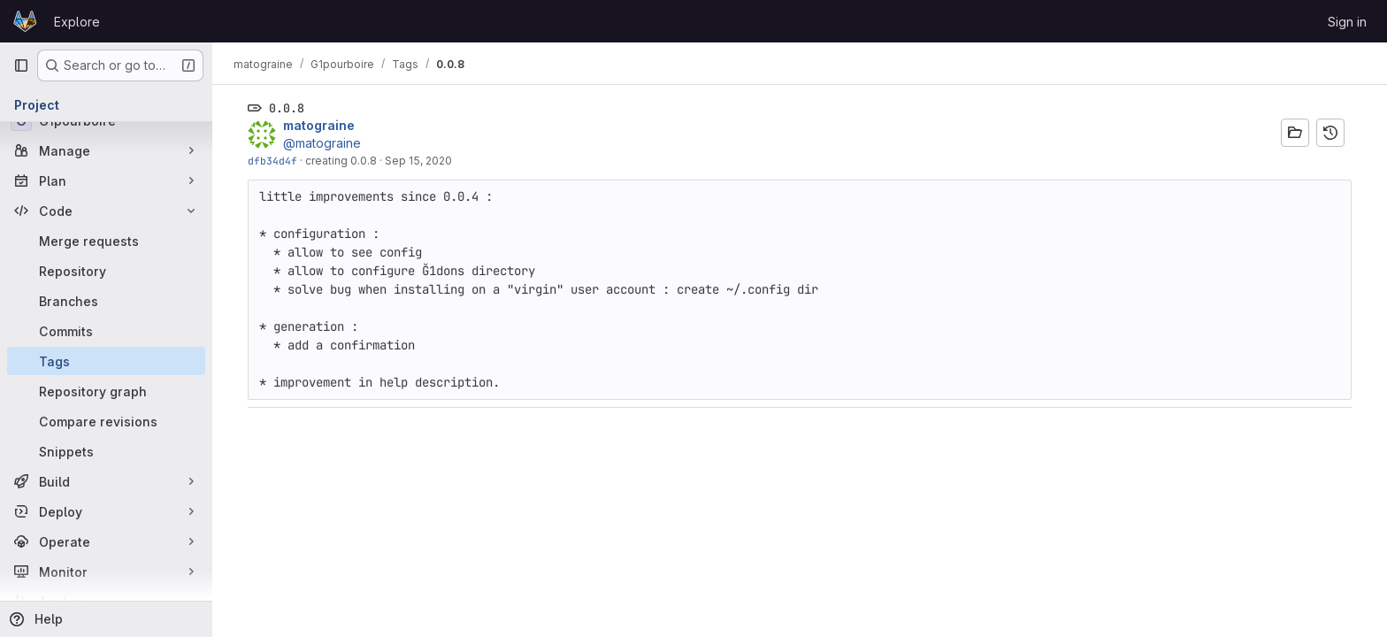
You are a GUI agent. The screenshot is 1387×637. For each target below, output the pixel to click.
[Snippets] (106, 451)
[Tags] (106, 361)
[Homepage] (25, 21)
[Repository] (106, 271)
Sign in (1347, 21)
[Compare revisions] (106, 421)
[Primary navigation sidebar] (21, 65)
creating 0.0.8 (341, 160)
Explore (77, 21)
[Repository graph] (106, 391)
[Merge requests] (106, 240)
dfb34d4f (272, 160)
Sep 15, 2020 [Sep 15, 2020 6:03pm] (418, 160)
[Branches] (106, 301)
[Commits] (106, 331)
